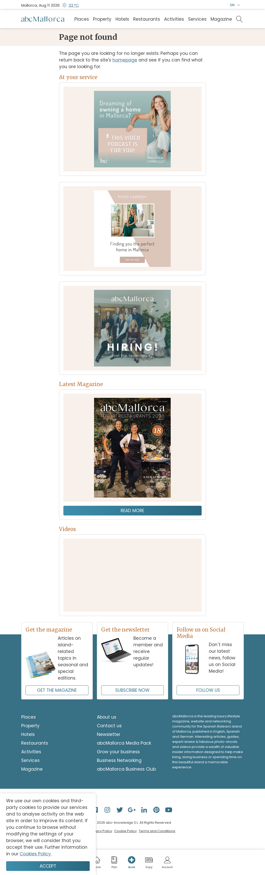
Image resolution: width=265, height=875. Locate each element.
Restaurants (146, 19)
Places (81, 19)
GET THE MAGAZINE (57, 690)
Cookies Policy (35, 854)
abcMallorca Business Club (126, 769)
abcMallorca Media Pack (124, 743)
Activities (174, 19)
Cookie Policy (125, 831)
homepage (124, 60)
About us (106, 717)
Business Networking (119, 760)
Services (197, 19)
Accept (48, 866)
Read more (132, 511)
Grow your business (118, 752)
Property (102, 19)
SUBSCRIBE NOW (132, 690)
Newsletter (108, 734)
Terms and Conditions (157, 831)
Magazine (221, 19)
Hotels (122, 19)
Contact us (109, 726)
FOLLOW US (208, 690)
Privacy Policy (101, 831)
